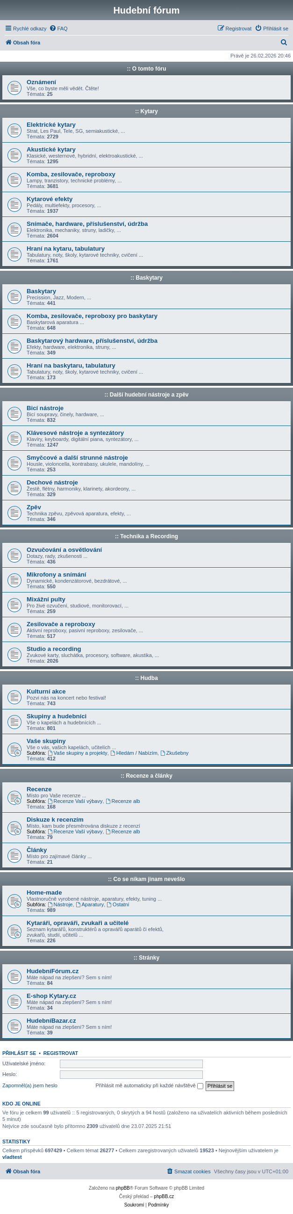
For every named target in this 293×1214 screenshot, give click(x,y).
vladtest (12, 1157)
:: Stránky (146, 957)
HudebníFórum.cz (53, 971)
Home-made (44, 892)
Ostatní (118, 904)
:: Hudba (146, 678)
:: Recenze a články (146, 776)
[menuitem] (58, 28)
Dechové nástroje (52, 482)
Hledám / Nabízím (133, 753)
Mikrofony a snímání (56, 574)
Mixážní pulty (46, 599)
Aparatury (90, 904)
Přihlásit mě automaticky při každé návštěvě (149, 1086)
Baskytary (41, 291)
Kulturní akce (46, 691)
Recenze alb (123, 801)
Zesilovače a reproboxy (61, 624)
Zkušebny (174, 753)
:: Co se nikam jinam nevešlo (146, 879)
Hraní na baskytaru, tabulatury (71, 365)
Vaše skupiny (46, 740)
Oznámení (41, 82)
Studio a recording (54, 648)
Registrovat (60, 1053)
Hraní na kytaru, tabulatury (66, 248)
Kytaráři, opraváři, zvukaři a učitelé (78, 922)
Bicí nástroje (45, 408)
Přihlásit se (19, 1053)
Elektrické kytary (51, 124)
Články (37, 849)
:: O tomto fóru (146, 68)
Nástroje (60, 904)
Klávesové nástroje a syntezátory (75, 432)
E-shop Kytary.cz (51, 995)
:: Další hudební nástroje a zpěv (146, 394)
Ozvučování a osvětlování (64, 549)
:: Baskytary (146, 278)
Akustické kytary (51, 149)
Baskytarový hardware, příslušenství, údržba (92, 340)
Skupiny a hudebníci (56, 716)
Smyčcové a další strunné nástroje (77, 457)
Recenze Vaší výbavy (75, 801)
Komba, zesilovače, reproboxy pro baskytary (92, 315)
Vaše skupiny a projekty (77, 753)
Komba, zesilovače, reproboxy (71, 174)
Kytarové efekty (49, 198)
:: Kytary (146, 111)
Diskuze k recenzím (55, 819)
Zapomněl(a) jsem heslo (29, 1085)
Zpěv (34, 507)
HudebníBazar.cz (51, 1020)
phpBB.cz (164, 1196)
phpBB (123, 1188)
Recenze (39, 789)
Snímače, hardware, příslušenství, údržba (87, 223)
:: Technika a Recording (146, 536)
